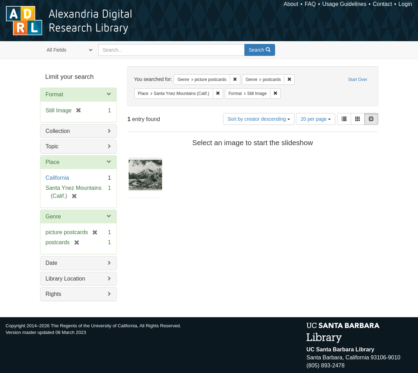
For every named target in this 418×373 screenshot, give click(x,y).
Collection (58, 131)
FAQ (310, 4)
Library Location (65, 279)
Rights (53, 294)
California (57, 178)
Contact (382, 4)
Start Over (357, 79)
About (291, 4)
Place (53, 162)
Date (52, 263)
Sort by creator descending (259, 119)
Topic (52, 146)
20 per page (316, 119)
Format (54, 94)
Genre (53, 216)
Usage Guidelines (344, 4)
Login (405, 4)
